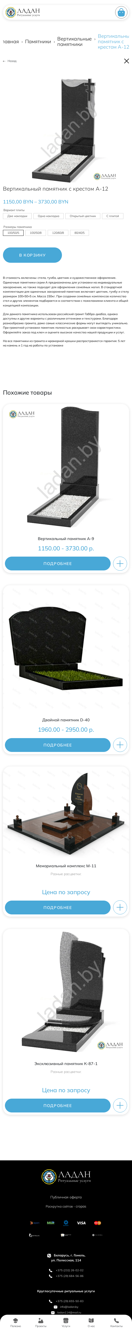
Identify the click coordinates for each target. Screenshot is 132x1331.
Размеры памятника (17, 227)
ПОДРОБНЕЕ (58, 563)
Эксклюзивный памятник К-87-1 (66, 1063)
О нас (91, 1323)
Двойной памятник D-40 (66, 719)
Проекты (40, 1323)
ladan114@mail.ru (66, 1312)
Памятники (38, 41)
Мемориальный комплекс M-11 (66, 865)
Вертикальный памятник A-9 (66, 538)
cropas (81, 1206)
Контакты (116, 1323)
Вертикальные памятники (74, 41)
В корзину (32, 255)
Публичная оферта (66, 1197)
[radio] (17, 216)
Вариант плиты (14, 210)
